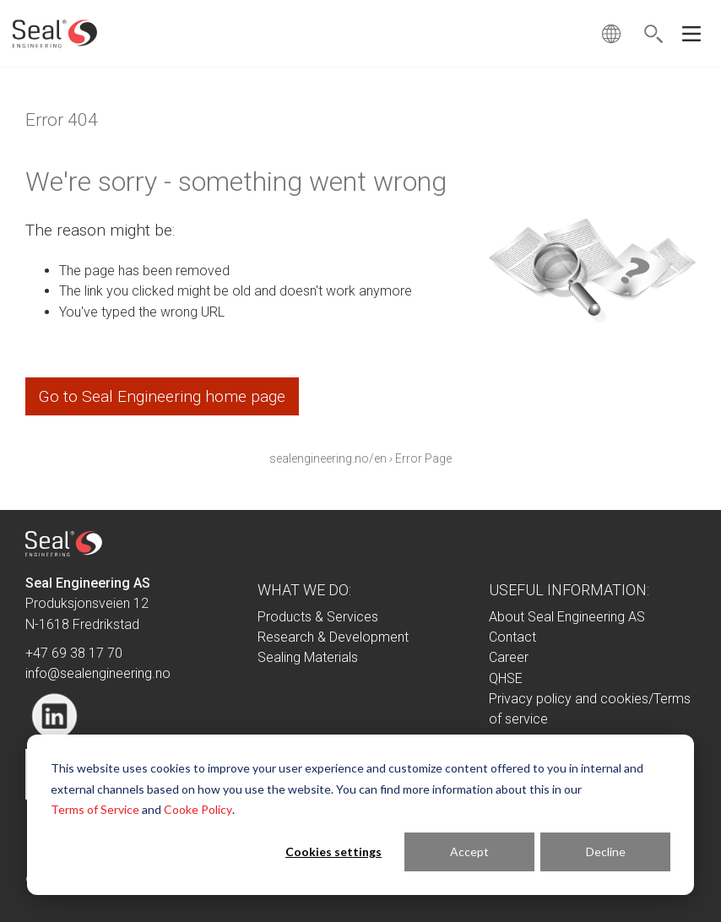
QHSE (506, 678)
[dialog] (360, 815)
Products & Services (318, 617)
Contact (512, 637)
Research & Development (333, 637)
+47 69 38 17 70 (73, 653)
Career (509, 657)
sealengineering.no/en (328, 458)
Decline (606, 851)
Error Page (423, 458)
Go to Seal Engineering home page (162, 396)
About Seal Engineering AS (567, 617)
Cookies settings (333, 851)
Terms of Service (95, 809)
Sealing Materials (308, 657)
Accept (469, 851)
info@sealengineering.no (98, 673)
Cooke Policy (198, 809)
